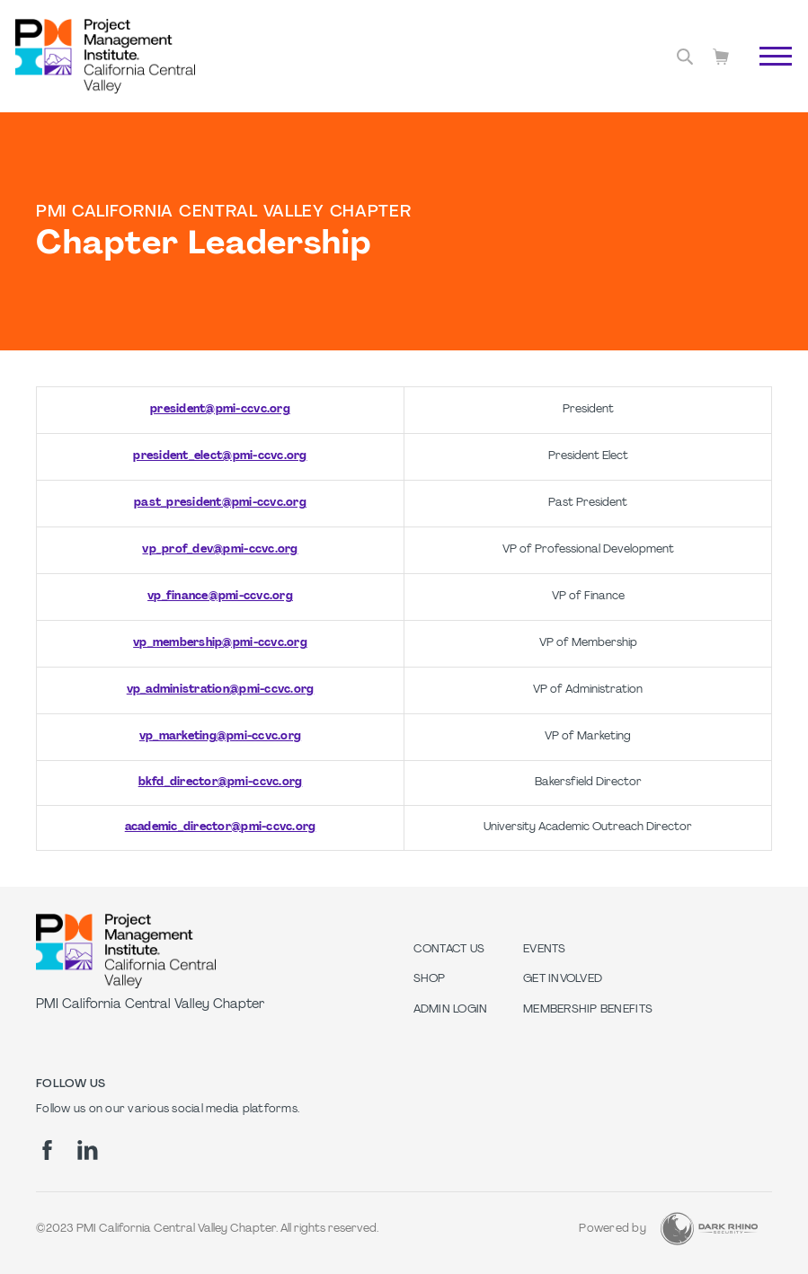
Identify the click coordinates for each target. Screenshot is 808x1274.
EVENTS (544, 949)
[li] (87, 1150)
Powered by (612, 1229)
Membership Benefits (588, 1009)
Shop (429, 979)
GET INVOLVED (562, 979)
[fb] (47, 1150)
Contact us (449, 949)
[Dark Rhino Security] (709, 1228)
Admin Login (450, 1009)
